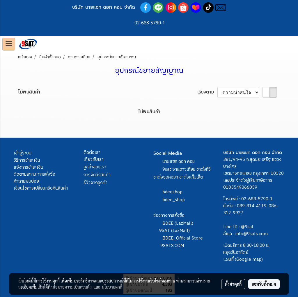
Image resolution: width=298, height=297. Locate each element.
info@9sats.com (251, 233)
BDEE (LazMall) (177, 223)
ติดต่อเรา (92, 152)
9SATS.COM (172, 245)
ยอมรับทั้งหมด (264, 284)
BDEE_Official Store (182, 238)
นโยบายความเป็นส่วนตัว (71, 286)
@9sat (247, 227)
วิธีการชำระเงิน (27, 160)
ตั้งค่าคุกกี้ (233, 284)
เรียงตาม (207, 92)
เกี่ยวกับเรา (94, 159)
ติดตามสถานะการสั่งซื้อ (34, 174)
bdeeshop (172, 192)
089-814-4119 (252, 206)
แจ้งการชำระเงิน (28, 167)
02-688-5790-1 (257, 199)
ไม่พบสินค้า (29, 92)
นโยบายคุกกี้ (112, 286)
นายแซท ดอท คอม (178, 161)
